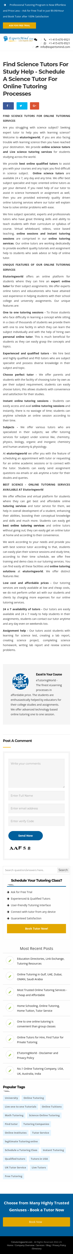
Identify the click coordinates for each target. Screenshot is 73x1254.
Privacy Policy (59, 1245)
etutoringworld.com (23, 1241)
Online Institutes (15, 1132)
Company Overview (24, 1245)
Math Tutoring (14, 1115)
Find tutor (11, 1124)
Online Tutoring (34, 1098)
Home (10, 1245)
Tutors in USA (39, 1158)
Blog (48, 1245)
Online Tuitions (52, 1106)
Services (40, 1245)
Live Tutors (39, 1167)
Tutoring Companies (36, 1124)
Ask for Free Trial (19, 25)
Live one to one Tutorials (20, 1106)
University (11, 1098)
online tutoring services (27, 525)
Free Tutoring (13, 1176)
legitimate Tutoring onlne (21, 1141)
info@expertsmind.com (53, 47)
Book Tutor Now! (36, 928)
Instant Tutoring (53, 1150)
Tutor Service (40, 1132)
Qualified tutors (15, 1158)
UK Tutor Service (15, 1167)
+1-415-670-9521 (57, 39)
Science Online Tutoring (44, 1115)
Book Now (36, 1222)
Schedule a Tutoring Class (21, 1150)
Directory (36, 1248)
